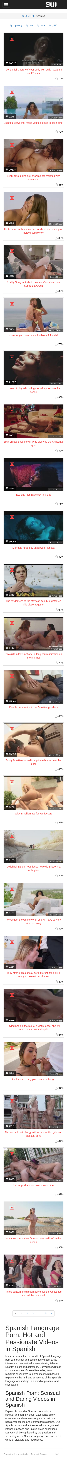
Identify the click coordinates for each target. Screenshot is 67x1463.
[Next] (52, 1313)
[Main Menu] (6, 5)
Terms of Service (39, 1454)
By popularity (16, 25)
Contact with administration (16, 1454)
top (57, 1454)
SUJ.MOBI (28, 16)
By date (29, 25)
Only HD (53, 25)
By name (41, 25)
